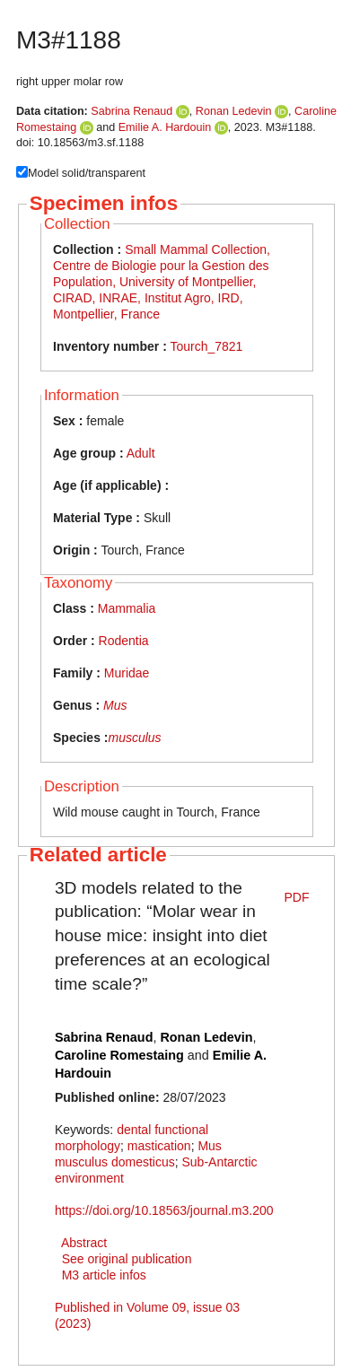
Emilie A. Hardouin (165, 127)
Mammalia (127, 608)
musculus (134, 737)
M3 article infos (104, 1275)
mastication (159, 1146)
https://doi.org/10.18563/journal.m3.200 (164, 1210)
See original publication (127, 1259)
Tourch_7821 (206, 346)
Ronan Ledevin (234, 111)
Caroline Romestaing (119, 1055)
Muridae (127, 673)
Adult (141, 453)
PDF (297, 897)
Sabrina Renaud (131, 111)
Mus (115, 705)
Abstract (84, 1243)
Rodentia (124, 640)
